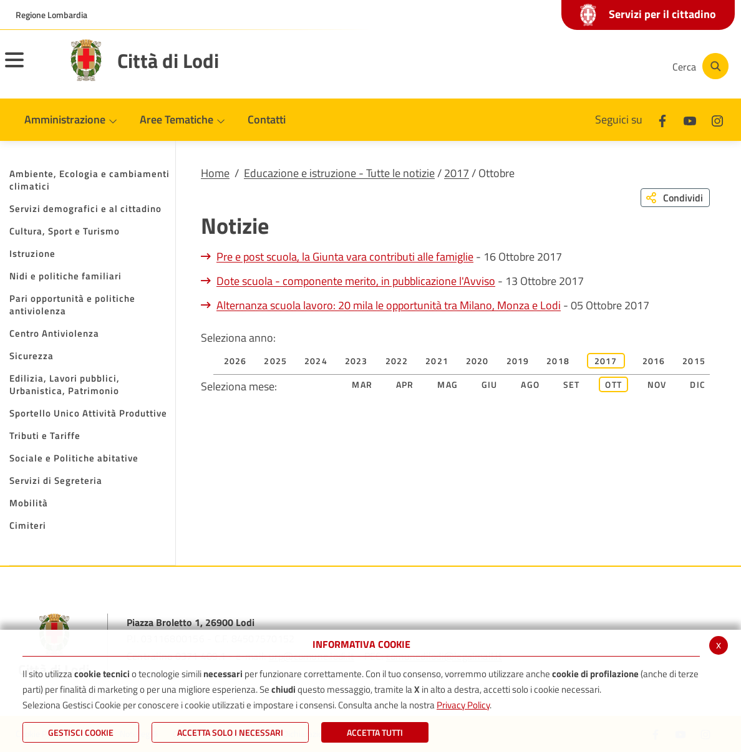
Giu (490, 384)
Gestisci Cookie (81, 732)
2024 (315, 360)
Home (215, 173)
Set (571, 384)
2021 (436, 360)
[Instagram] (612, 66)
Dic (697, 384)
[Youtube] (575, 66)
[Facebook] (537, 66)
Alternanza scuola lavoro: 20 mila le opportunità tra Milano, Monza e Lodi (388, 305)
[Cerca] (699, 66)
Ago (530, 384)
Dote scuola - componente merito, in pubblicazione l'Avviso (355, 280)
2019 (518, 360)
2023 (356, 360)
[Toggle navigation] (30, 68)
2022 (397, 360)
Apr (405, 384)
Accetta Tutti (375, 732)
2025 (275, 360)
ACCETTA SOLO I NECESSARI (230, 732)
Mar (362, 384)
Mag (447, 384)
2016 (654, 360)
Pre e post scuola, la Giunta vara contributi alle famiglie (344, 256)
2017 (456, 173)
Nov (657, 384)
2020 (477, 360)
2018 (557, 360)
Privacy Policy (463, 705)
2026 (235, 360)
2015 (693, 360)
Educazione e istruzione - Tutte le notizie (339, 173)
